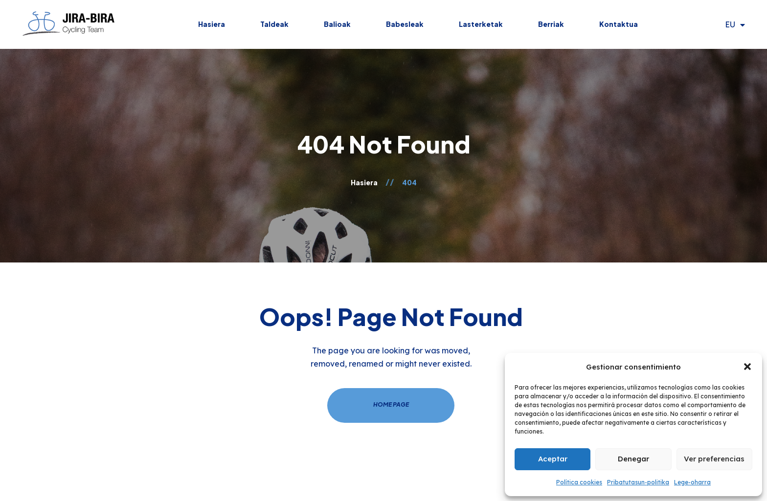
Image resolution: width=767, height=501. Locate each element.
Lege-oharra (692, 482)
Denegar (633, 458)
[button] (747, 366)
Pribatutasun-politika (638, 482)
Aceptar (552, 458)
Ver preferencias (714, 458)
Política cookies (579, 482)
